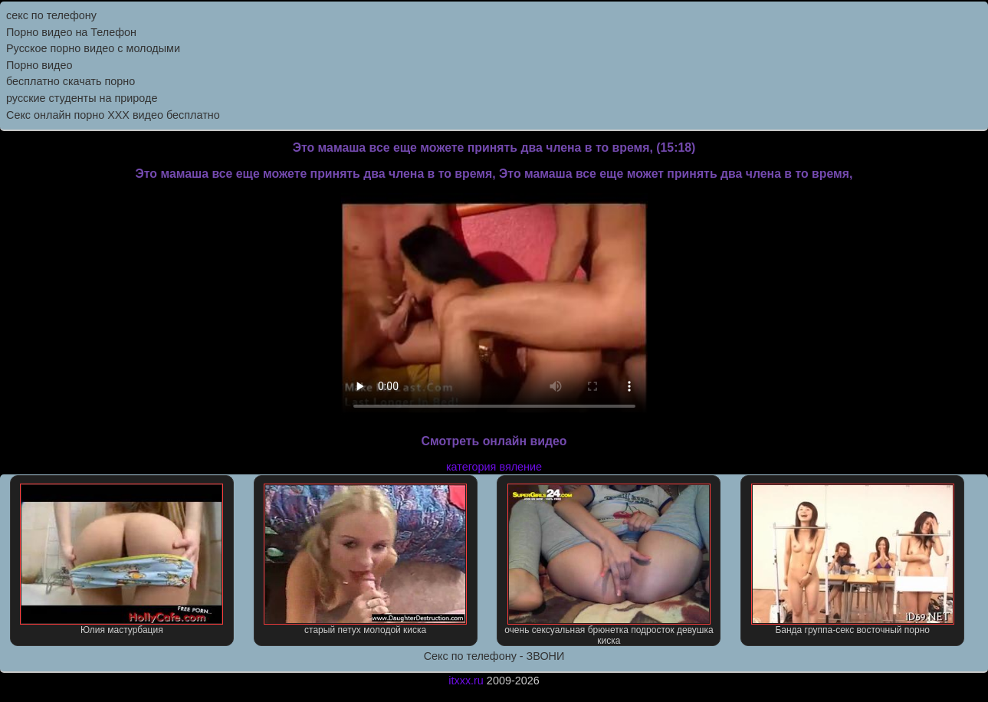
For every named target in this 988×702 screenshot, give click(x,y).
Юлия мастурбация (121, 559)
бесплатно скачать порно (70, 81)
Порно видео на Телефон (71, 32)
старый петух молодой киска (365, 559)
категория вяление (494, 467)
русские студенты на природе (81, 98)
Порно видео (39, 65)
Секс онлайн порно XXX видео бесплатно (113, 115)
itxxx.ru (466, 680)
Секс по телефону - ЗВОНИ (494, 656)
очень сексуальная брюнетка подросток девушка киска (608, 565)
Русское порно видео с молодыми (93, 48)
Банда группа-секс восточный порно (852, 559)
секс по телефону (51, 15)
